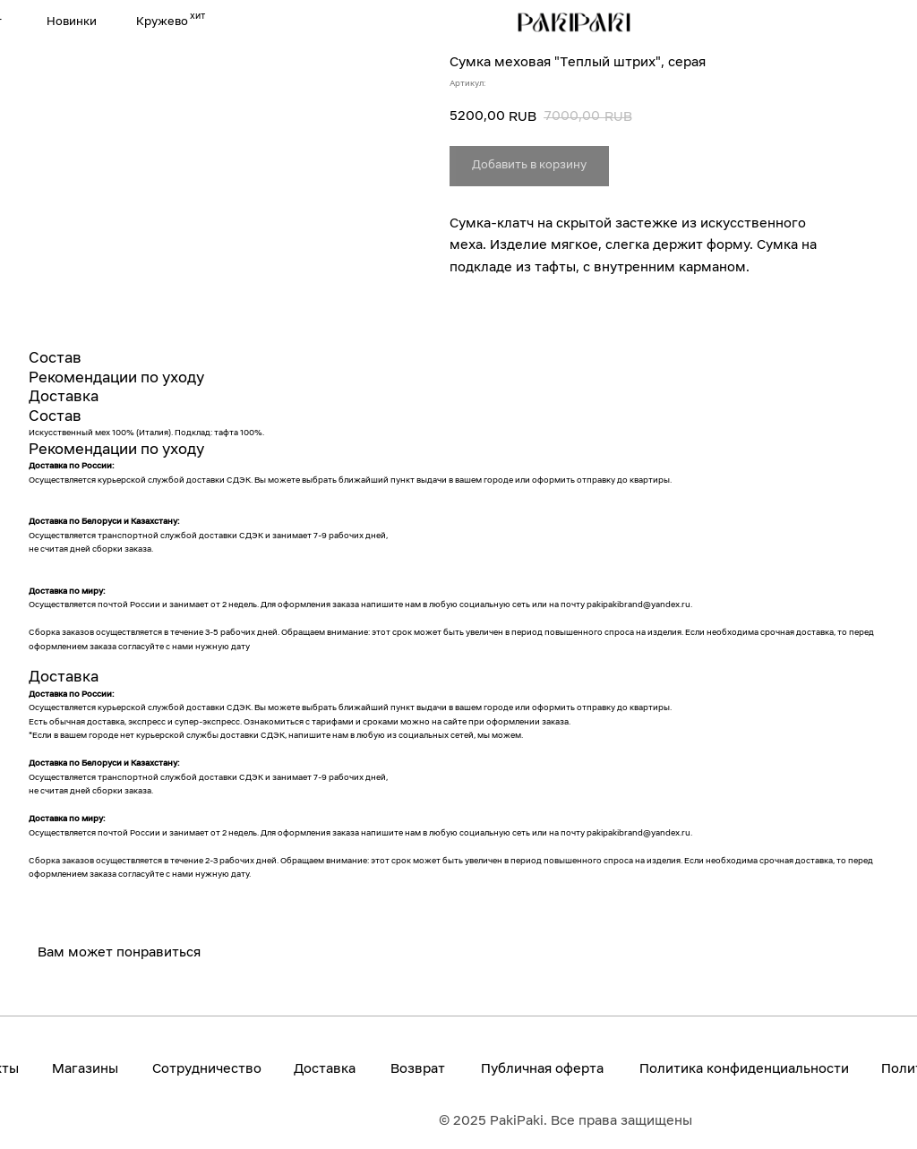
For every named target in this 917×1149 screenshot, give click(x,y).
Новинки (72, 22)
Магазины (85, 1069)
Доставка (325, 1069)
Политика (673, 1069)
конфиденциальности (778, 1069)
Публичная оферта (542, 1069)
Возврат (417, 1069)
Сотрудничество (206, 1069)
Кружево (162, 22)
